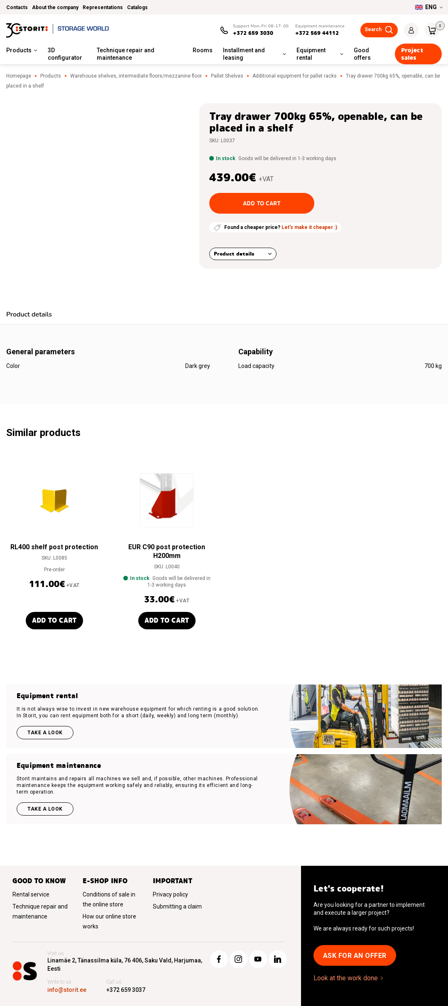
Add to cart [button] (54, 620)
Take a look (45, 733)
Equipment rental (311, 54)
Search (373, 29)
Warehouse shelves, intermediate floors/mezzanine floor (136, 76)
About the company (55, 7)
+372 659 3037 (125, 990)
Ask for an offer (355, 956)
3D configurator (65, 54)
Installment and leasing (244, 54)
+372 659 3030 (253, 33)
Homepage (18, 76)
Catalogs (137, 7)
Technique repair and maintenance (125, 54)
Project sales (412, 54)
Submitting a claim (177, 906)
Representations (103, 7)
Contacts (17, 7)
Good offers (362, 54)
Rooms (203, 50)
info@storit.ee (66, 990)
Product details (234, 253)
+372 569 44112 (317, 33)
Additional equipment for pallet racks (294, 76)
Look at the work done (345, 978)
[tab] (29, 315)
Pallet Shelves (227, 76)
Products (19, 50)
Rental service (30, 894)
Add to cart (262, 203)
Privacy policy (170, 894)
